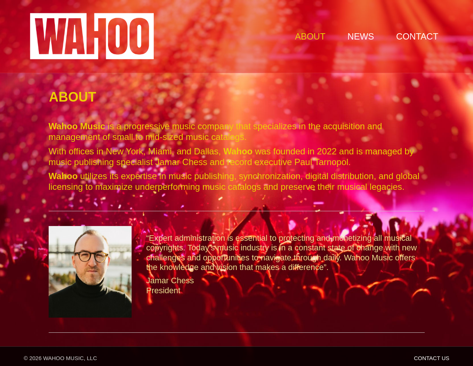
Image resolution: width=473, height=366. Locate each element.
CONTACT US (431, 358)
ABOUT (310, 36)
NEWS (361, 36)
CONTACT (417, 36)
